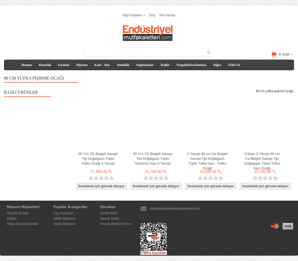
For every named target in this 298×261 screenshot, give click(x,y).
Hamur (26, 65)
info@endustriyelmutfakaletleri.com (175, 209)
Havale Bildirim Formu (116, 224)
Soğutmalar (145, 65)
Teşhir (165, 65)
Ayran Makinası (64, 224)
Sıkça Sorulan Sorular (22, 224)
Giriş (152, 15)
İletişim (12, 218)
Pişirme (82, 65)
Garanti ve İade (18, 213)
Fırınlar (64, 65)
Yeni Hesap (167, 15)
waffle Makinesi (64, 218)
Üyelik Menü (109, 213)
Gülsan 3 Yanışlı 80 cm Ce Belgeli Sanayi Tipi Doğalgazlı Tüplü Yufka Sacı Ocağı (262, 161)
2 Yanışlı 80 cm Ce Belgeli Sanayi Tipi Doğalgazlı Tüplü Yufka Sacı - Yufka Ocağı (207, 161)
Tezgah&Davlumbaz (191, 65)
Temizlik (123, 65)
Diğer (217, 65)
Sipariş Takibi (109, 218)
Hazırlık (45, 65)
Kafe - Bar (102, 65)
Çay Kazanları (63, 213)
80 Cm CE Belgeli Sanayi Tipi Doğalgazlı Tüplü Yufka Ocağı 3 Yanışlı (98, 158)
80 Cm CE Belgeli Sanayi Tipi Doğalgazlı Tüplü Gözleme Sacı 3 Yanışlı (152, 158)
